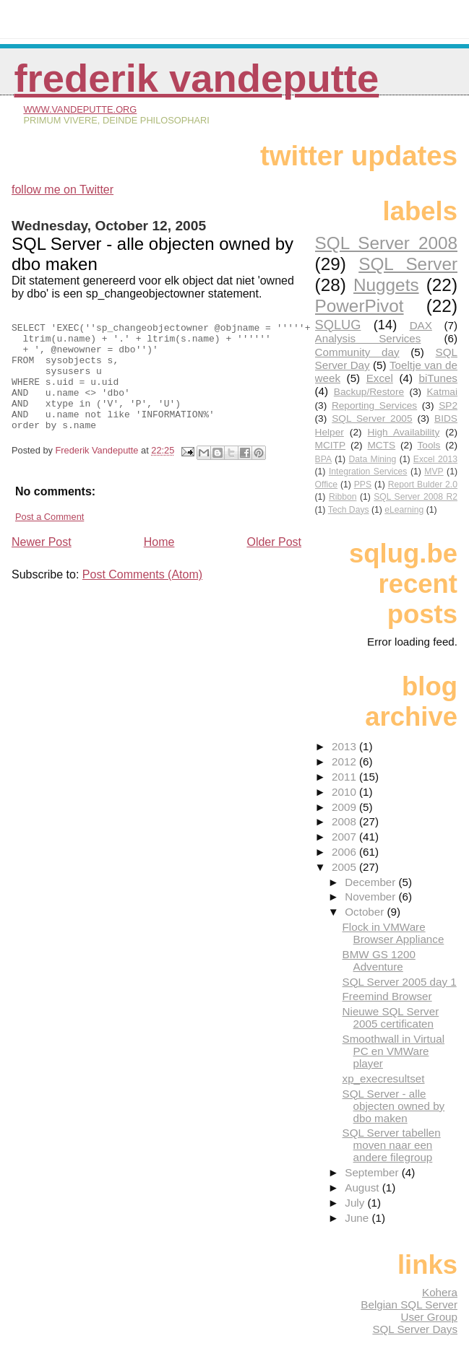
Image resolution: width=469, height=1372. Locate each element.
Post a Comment (49, 538)
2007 (345, 836)
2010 (345, 792)
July (356, 1203)
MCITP (330, 445)
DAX (421, 325)
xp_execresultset (384, 1078)
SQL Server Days (414, 1329)
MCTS (381, 445)
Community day (357, 352)
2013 (345, 746)
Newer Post (42, 563)
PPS (362, 484)
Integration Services (368, 471)
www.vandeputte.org (80, 109)
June (358, 1218)
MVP (433, 471)
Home (159, 563)
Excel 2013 (435, 459)
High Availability (404, 432)
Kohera (439, 1292)
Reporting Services (374, 405)
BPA (323, 459)
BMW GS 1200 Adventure (379, 960)
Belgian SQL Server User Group (409, 1310)
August (363, 1187)
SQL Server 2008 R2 (415, 497)
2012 (345, 761)
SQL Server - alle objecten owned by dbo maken (394, 1105)
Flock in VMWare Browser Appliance (393, 933)
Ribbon (343, 497)
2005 (345, 867)
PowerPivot (359, 306)
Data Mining (373, 459)
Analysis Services (368, 338)
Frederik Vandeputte (196, 78)
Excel (379, 378)
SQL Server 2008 (386, 243)
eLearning (403, 510)
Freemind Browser (387, 996)
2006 (345, 852)
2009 (345, 807)
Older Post (273, 563)
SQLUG (338, 324)
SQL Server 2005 (372, 418)
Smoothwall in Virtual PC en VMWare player (394, 1051)
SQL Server (407, 264)
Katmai (441, 391)
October (366, 912)
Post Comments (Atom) (142, 596)
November (371, 896)
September (373, 1172)
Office (326, 484)
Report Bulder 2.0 (422, 484)
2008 (345, 821)
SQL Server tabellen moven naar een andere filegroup (392, 1144)
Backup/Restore (369, 391)
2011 (345, 776)
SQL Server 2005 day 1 (400, 982)
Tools (429, 445)
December (371, 882)
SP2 (448, 405)
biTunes (437, 378)
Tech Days (348, 510)
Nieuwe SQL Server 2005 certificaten (391, 1017)
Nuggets (386, 285)
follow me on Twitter (62, 189)
